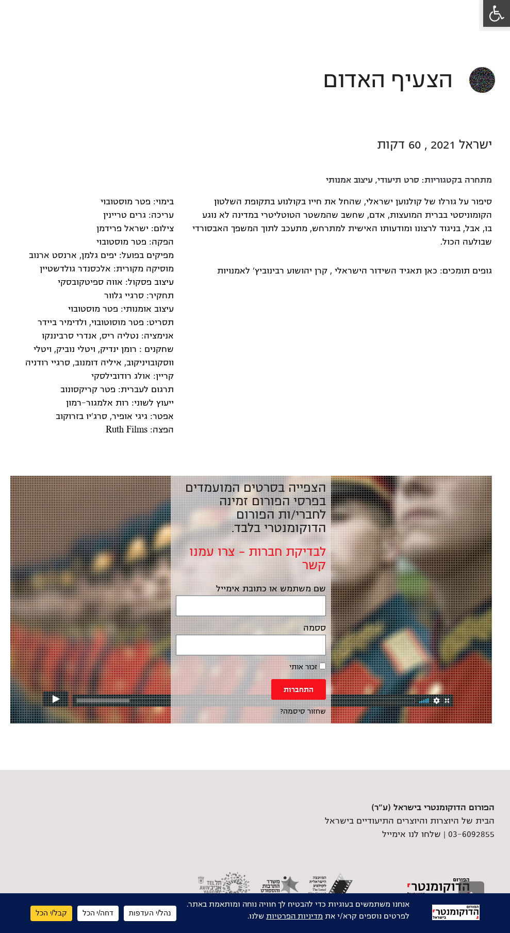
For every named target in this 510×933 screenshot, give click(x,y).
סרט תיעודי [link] (398, 180)
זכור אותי (307, 667)
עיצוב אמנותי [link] (349, 180)
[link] (496, 13)
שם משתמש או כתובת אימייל (271, 588)
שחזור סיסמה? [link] (303, 711)
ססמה (314, 628)
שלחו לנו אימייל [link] (411, 834)
